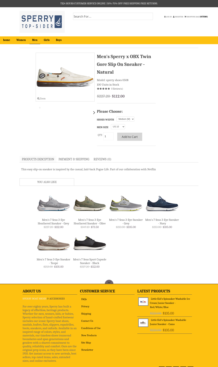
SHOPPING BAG (196, 17)
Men (35, 40)
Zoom (41, 98)
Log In (168, 17)
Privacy (85, 306)
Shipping (86, 314)
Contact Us (87, 321)
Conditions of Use (91, 328)
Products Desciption (38, 159)
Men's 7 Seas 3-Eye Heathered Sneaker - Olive (90, 221)
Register (178, 17)
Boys (59, 40)
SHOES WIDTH (105, 119)
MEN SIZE (103, 127)
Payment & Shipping (76, 159)
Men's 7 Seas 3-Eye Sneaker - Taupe (53, 261)
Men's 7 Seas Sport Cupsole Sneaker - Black (89, 261)
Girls (47, 40)
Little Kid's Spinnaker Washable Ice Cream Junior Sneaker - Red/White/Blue (170, 303)
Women (21, 40)
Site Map (86, 343)
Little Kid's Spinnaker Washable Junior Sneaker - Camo (168, 322)
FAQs (84, 299)
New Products (89, 335)
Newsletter (87, 350)
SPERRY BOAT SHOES (34, 299)
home (6, 40)
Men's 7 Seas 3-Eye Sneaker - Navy (162, 221)
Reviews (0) (105, 159)
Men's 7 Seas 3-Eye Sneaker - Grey (126, 221)
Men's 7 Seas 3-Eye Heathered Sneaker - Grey (53, 221)
